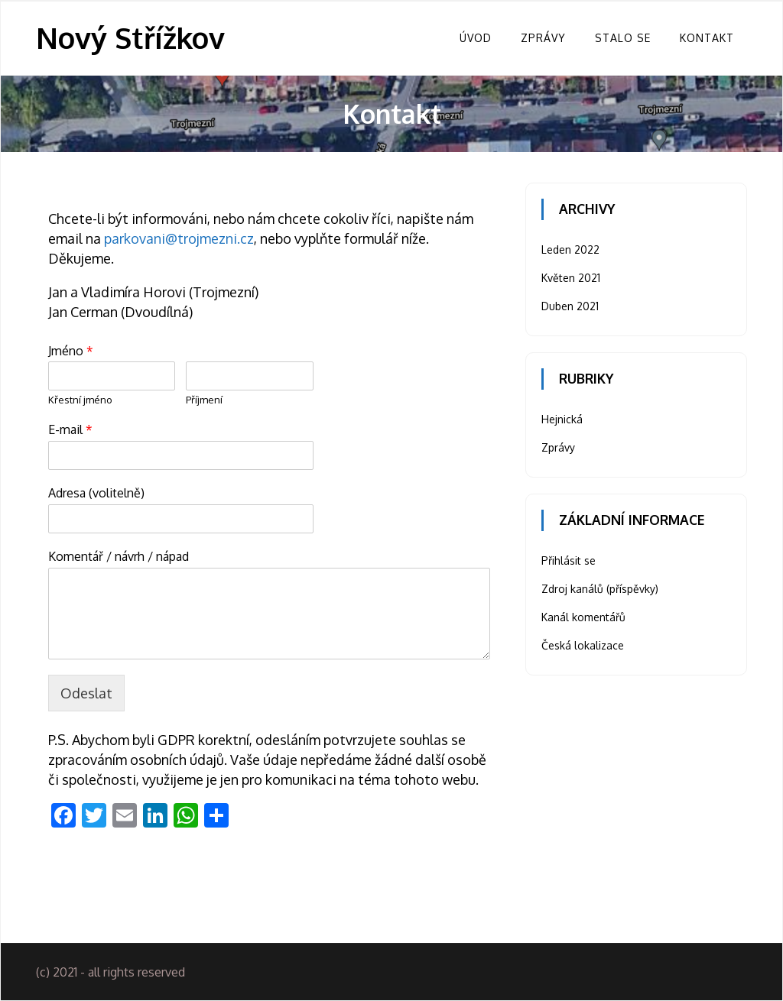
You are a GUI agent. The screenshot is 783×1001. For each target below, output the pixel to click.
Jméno (70, 350)
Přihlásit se (568, 560)
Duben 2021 (570, 306)
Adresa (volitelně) (96, 492)
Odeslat (86, 693)
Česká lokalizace (582, 645)
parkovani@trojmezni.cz (179, 238)
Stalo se (623, 37)
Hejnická (562, 419)
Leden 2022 (570, 249)
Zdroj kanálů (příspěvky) (599, 588)
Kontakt (707, 37)
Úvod (476, 37)
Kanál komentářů (583, 617)
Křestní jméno (80, 400)
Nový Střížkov (130, 37)
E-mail (70, 429)
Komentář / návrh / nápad (118, 556)
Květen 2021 (570, 277)
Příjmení (204, 400)
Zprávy (543, 37)
